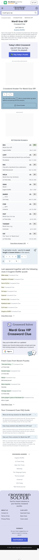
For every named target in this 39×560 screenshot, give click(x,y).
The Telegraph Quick (19, 472)
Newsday (3, 387)
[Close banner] (2, 2)
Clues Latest (24, 519)
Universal (19, 479)
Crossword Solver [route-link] (6, 18)
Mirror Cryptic (5, 400)
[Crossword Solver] (19, 8)
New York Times (19, 465)
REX (4, 145)
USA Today (19, 483)
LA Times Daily (5, 367)
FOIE (4, 204)
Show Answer (19, 105)
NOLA (5, 175)
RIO (4, 165)
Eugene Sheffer (19, 30)
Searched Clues (25, 513)
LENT (4, 155)
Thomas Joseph (19, 476)
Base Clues (23, 516)
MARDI (5, 194)
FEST (4, 214)
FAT (4, 234)
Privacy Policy (5, 519)
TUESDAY (6, 224)
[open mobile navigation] (2, 8)
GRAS (5, 184)
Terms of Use (5, 516)
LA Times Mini (5, 373)
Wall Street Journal (6, 380)
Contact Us (4, 513)
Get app (34, 2)
